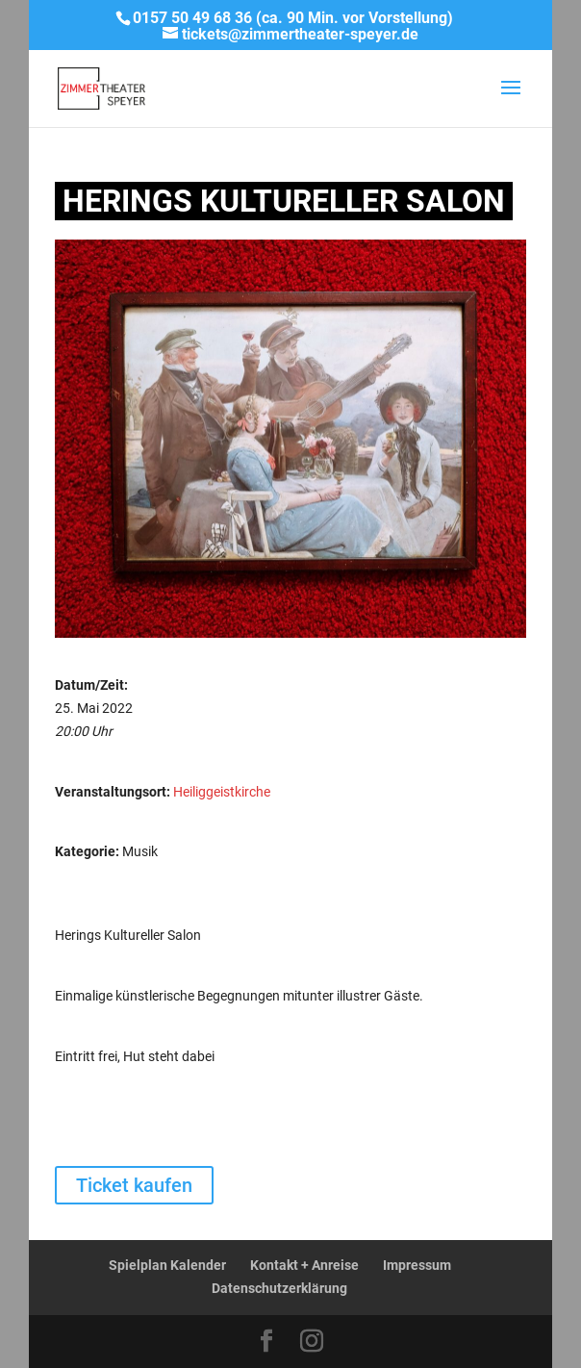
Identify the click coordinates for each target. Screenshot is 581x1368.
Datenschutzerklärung (279, 1288)
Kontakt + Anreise (304, 1265)
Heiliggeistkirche (221, 791)
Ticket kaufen (134, 1185)
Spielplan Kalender (167, 1265)
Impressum (417, 1265)
